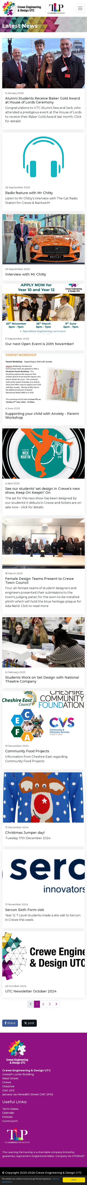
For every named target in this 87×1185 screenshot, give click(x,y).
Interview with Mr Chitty (25, 274)
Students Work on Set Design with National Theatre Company (42, 679)
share (10, 1023)
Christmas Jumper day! (25, 833)
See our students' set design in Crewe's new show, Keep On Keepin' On (42, 490)
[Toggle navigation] (80, 8)
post (29, 1023)
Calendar (8, 1112)
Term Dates (10, 1109)
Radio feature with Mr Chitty (29, 193)
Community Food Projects (27, 751)
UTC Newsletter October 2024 (31, 991)
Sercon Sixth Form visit (24, 910)
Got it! (74, 1179)
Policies (7, 1117)
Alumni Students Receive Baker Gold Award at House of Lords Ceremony (42, 100)
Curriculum (10, 1121)
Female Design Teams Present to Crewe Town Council (39, 581)
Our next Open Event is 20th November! (39, 344)
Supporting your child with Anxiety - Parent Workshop (42, 415)
